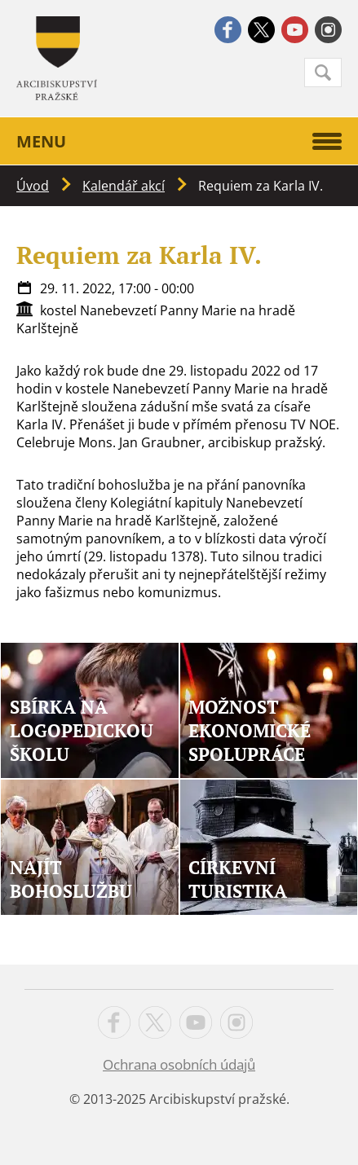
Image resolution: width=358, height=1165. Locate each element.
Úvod (32, 186)
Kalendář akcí (123, 186)
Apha (56, 58)
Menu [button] (179, 141)
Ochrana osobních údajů (179, 1064)
